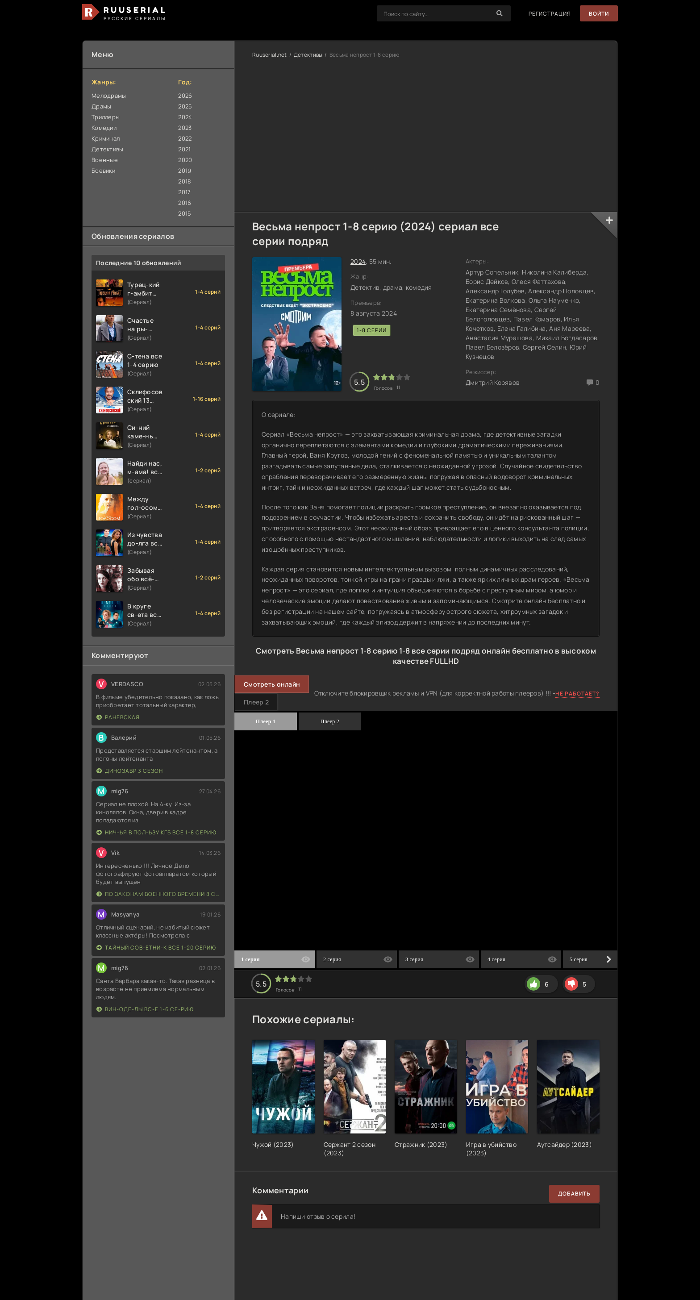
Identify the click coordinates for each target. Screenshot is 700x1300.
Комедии (104, 128)
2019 (184, 171)
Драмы (101, 106)
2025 (185, 106)
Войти (599, 13)
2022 (185, 138)
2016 (184, 203)
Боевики (103, 171)
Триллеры (106, 117)
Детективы (108, 149)
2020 (185, 160)
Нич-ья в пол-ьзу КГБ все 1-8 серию (156, 832)
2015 (184, 213)
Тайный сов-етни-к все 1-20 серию (156, 947)
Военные (105, 160)
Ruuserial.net (269, 54)
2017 (184, 192)
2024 (185, 117)
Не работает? (577, 693)
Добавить (574, 1193)
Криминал (106, 138)
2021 (184, 149)
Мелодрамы (109, 96)
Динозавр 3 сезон (129, 771)
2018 (184, 181)
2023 (185, 128)
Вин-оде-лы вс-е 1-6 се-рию (145, 1009)
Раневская (118, 717)
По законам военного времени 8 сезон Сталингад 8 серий (158, 894)
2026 (185, 96)
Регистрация (550, 13)
